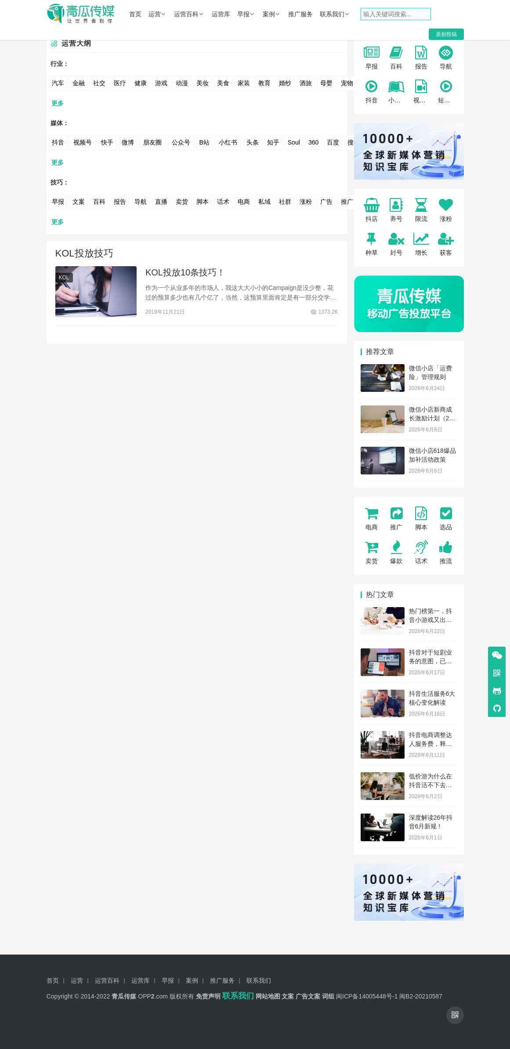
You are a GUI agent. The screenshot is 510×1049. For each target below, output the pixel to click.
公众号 (181, 142)
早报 (243, 14)
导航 (140, 201)
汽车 (58, 83)
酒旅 (306, 83)
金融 (78, 83)
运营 (154, 14)
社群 (285, 201)
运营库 (221, 14)
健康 (140, 83)
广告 (326, 201)
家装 (244, 83)
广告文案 (308, 996)
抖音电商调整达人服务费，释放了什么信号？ (430, 743)
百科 (99, 201)
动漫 (182, 83)
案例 (269, 14)
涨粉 (306, 201)
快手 (107, 142)
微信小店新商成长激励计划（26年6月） (431, 418)
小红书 (228, 142)
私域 (264, 201)
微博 (128, 142)
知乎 (273, 142)
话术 (223, 201)
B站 (204, 142)
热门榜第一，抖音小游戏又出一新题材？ (430, 620)
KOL (64, 278)
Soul (294, 142)
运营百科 (186, 14)
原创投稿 (446, 34)
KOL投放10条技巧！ (185, 272)
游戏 (161, 83)
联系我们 (332, 14)
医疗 (120, 83)
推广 (347, 201)
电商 (244, 201)
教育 (264, 83)
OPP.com (153, 996)
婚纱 (285, 83)
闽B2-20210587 (420, 996)
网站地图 (268, 996)
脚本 (202, 201)
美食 (223, 83)
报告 (120, 201)
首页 (135, 14)
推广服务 (300, 14)
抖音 (58, 142)
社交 (99, 83)
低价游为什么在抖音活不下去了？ (430, 785)
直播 (161, 201)
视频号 (82, 142)
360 (313, 142)
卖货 (182, 201)
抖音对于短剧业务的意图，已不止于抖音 (430, 661)
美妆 (202, 83)
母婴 (326, 83)
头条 (252, 142)
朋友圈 (152, 142)
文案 (78, 201)
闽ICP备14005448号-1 (367, 996)
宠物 (347, 83)
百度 (333, 142)
